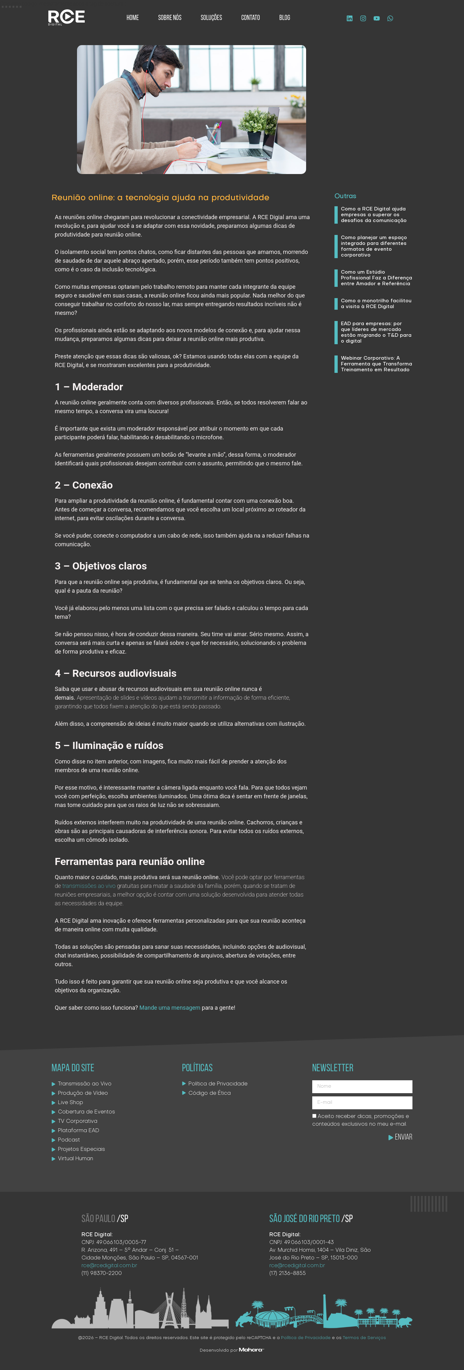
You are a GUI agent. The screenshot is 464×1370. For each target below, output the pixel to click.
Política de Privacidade (306, 1338)
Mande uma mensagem (170, 1007)
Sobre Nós (169, 18)
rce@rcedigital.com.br (109, 1265)
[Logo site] (66, 17)
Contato (250, 18)
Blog (284, 18)
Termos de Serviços (364, 1338)
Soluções (211, 18)
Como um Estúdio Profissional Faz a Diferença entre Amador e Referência (376, 278)
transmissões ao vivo (88, 885)
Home (133, 18)
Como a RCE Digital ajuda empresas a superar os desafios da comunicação (374, 215)
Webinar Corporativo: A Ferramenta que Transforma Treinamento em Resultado (376, 364)
